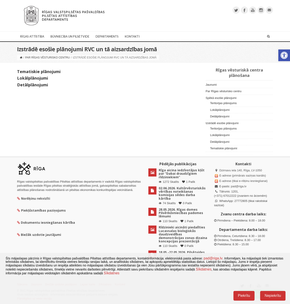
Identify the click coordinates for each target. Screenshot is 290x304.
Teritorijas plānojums (223, 103)
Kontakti (132, 36)
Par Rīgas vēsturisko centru (47, 57)
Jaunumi (211, 84)
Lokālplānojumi (32, 78)
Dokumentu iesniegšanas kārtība (48, 222)
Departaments (107, 36)
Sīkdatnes (203, 269)
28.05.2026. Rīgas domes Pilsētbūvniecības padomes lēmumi (181, 213)
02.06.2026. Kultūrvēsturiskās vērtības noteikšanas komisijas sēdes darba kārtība (182, 193)
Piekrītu (244, 295)
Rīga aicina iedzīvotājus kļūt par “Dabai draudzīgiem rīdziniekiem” (181, 173)
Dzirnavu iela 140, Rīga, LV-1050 (240, 170)
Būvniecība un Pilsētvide (70, 36)
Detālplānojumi (32, 84)
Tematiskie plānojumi (39, 71)
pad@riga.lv (238, 186)
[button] (284, 55)
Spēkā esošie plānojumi (221, 98)
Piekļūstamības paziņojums (41, 210)
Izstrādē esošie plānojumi (222, 123)
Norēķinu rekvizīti (33, 198)
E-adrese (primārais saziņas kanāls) (242, 175)
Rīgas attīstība (32, 36)
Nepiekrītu (273, 295)
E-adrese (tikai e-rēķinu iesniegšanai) (243, 181)
